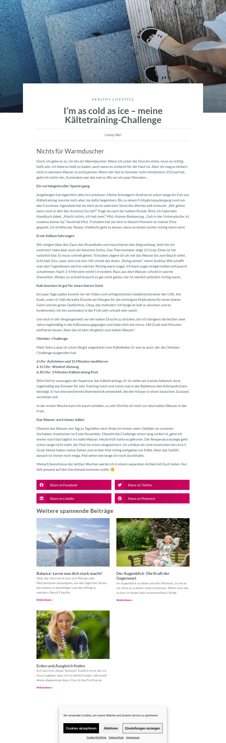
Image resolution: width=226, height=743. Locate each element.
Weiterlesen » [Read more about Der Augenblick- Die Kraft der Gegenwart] (124, 600)
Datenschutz (116, 737)
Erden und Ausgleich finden (61, 665)
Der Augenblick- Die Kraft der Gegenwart (143, 576)
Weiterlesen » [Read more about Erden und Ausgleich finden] (44, 687)
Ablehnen (111, 728)
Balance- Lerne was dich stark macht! (69, 573)
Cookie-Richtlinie (96, 737)
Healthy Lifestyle (113, 99)
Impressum (133, 737)
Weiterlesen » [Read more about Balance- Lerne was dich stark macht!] (44, 599)
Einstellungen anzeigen (142, 728)
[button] (73, 485)
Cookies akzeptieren (81, 728)
